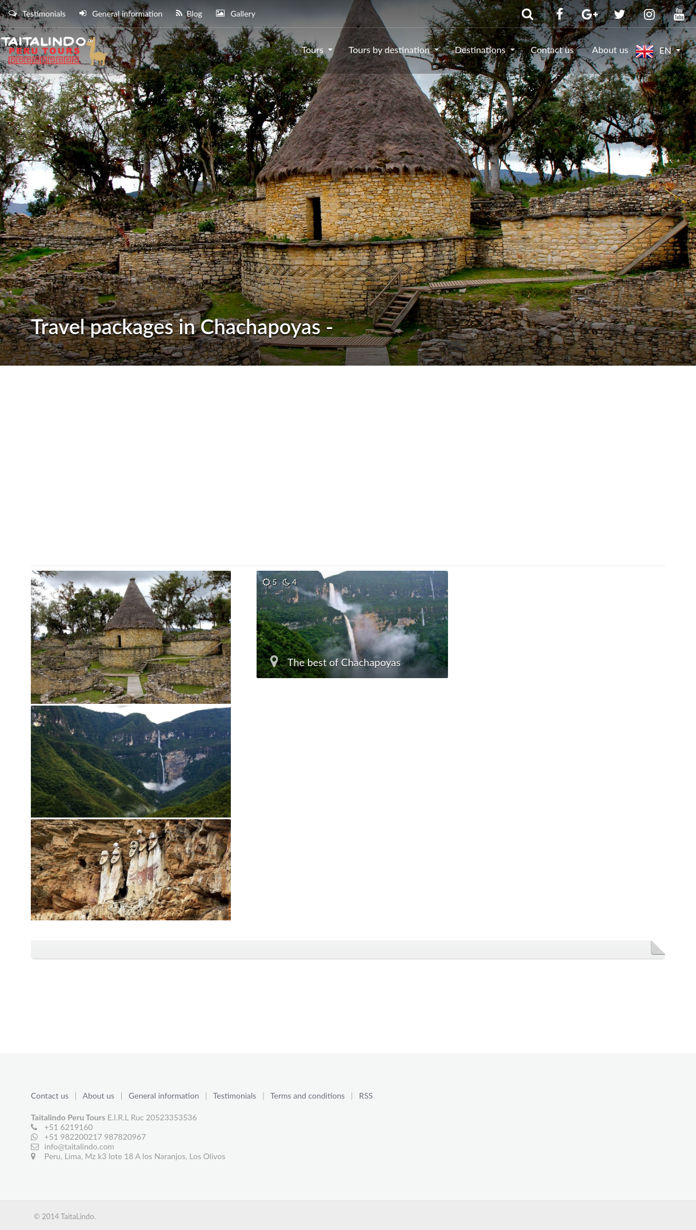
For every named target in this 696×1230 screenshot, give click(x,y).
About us (610, 49)
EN (653, 51)
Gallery (235, 13)
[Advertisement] (348, 451)
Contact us (552, 49)
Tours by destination (389, 49)
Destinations (480, 49)
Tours (312, 49)
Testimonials (37, 13)
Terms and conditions (308, 1095)
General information (121, 13)
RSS (366, 1095)
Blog (189, 13)
